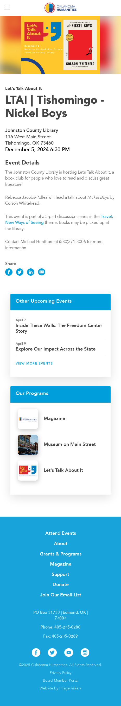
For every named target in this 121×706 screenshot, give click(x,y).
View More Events (34, 363)
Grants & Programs (60, 554)
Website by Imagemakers (60, 688)
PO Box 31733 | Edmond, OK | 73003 (60, 616)
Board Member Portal (60, 681)
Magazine (60, 564)
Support (60, 574)
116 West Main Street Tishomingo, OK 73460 (31, 137)
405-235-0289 (65, 637)
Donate (61, 584)
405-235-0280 (67, 628)
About (60, 543)
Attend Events (60, 533)
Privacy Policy (61, 673)
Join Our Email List (60, 595)
